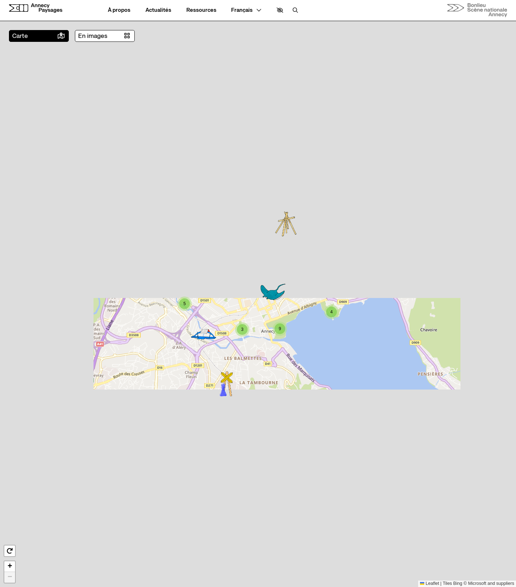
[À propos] (119, 10)
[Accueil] (35, 8)
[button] (280, 10)
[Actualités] (158, 10)
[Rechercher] (295, 10)
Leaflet (429, 583)
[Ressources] (201, 10)
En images (93, 36)
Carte (20, 36)
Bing (457, 583)
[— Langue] (246, 10)
